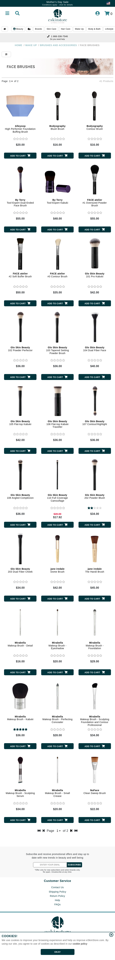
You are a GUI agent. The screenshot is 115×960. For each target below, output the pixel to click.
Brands (38, 29)
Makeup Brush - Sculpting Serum (20, 793)
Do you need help (57, 39)
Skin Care (51, 29)
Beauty (18, 29)
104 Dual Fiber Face (94, 349)
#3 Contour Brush (58, 275)
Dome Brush (57, 570)
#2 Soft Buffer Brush (20, 275)
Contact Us (57, 887)
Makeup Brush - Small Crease (57, 793)
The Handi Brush (94, 570)
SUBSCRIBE (74, 864)
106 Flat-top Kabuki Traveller (57, 424)
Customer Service (57, 881)
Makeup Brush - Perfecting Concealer (57, 719)
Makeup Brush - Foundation (95, 645)
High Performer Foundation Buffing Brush (20, 129)
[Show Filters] (6, 54)
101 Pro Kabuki (94, 275)
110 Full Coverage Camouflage (57, 498)
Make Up (79, 29)
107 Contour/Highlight (94, 423)
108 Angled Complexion (20, 496)
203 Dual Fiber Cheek (20, 570)
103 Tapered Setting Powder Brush (57, 350)
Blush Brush (57, 127)
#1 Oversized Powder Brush (95, 203)
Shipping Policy (57, 891)
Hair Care (65, 29)
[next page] (71, 830)
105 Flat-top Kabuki (20, 423)
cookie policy (80, 943)
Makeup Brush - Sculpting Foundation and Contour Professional (94, 720)
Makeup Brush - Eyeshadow (58, 645)
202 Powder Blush (94, 496)
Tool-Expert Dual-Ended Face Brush (20, 203)
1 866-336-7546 (57, 36)
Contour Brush (94, 127)
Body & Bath (94, 29)
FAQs (57, 904)
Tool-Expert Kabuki (57, 201)
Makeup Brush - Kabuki (20, 718)
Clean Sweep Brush (95, 791)
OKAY (57, 952)
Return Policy (57, 896)
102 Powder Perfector (20, 349)
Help (57, 900)
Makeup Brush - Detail (20, 644)
